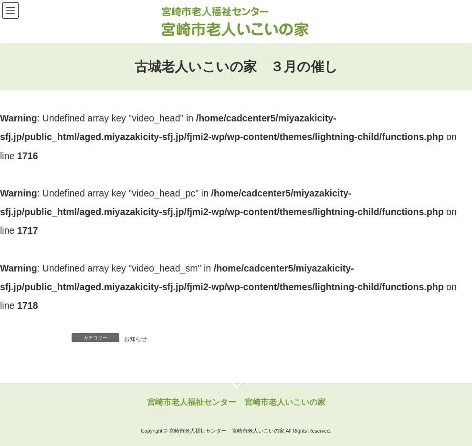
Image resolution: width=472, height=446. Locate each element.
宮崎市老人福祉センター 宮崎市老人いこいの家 (236, 402)
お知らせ (135, 339)
